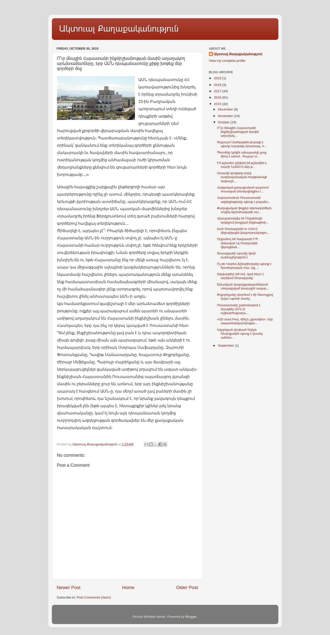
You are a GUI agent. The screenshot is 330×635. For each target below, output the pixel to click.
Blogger (191, 616)
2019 (218, 78)
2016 (218, 97)
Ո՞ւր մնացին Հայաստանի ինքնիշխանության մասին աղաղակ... (238, 131)
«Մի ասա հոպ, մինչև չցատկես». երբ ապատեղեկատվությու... (245, 321)
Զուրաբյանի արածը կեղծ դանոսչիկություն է (236, 255)
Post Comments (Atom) (94, 597)
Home (128, 587)
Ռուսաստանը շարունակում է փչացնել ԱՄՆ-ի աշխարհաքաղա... (238, 309)
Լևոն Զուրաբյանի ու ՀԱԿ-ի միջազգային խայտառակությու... (243, 230)
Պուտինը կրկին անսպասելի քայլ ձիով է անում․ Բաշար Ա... (241, 154)
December (226, 109)
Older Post (187, 587)
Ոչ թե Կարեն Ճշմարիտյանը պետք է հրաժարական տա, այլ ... (244, 265)
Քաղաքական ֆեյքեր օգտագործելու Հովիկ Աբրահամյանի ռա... (244, 210)
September (226, 345)
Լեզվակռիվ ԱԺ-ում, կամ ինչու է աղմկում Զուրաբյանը (240, 276)
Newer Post (69, 587)
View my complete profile (227, 61)
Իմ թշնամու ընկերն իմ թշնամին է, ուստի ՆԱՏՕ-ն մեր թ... (242, 165)
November (226, 116)
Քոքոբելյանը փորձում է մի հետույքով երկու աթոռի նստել (245, 296)
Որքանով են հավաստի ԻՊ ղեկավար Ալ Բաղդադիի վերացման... (237, 243)
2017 (218, 91)
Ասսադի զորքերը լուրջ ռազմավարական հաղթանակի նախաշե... (242, 177)
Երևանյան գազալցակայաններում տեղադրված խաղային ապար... (243, 286)
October (224, 122)
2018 (218, 85)
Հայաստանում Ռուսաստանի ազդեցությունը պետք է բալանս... (243, 199)
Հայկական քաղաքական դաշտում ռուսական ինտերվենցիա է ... (243, 189)
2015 (218, 104)
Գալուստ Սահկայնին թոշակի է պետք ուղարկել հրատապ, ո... (242, 144)
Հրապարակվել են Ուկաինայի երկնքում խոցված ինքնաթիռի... (243, 220)
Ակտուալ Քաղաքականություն (119, 29)
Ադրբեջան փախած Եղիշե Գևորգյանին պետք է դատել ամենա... (240, 333)
